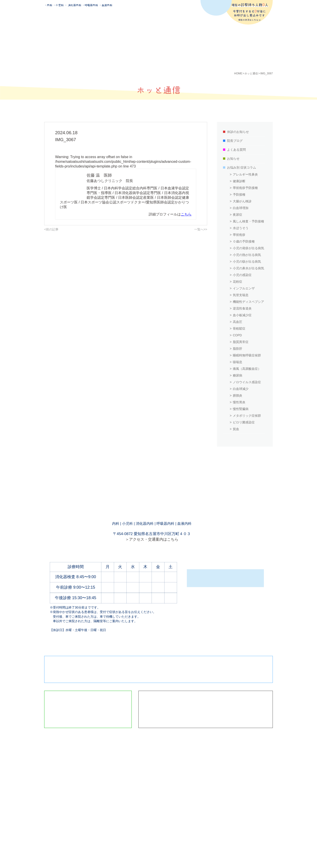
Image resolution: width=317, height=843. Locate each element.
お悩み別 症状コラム (241, 167)
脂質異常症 (240, 342)
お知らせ (233, 158)
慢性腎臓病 (240, 409)
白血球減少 (240, 389)
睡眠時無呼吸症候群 (247, 355)
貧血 (236, 429)
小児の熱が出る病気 (247, 255)
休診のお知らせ (238, 132)
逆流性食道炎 (242, 308)
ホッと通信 (251, 73)
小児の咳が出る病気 (247, 261)
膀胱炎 (237, 395)
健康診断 (239, 181)
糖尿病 (237, 375)
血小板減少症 (242, 315)
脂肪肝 (237, 348)
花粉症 (237, 281)
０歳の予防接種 (244, 241)
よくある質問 (236, 149)
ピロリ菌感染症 (244, 422)
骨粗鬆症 (239, 328)
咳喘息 (237, 362)
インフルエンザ (244, 288)
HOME (238, 73)
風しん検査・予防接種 (248, 221)
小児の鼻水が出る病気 (248, 268)
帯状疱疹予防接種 (245, 188)
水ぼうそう (240, 228)
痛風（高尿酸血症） (247, 368)
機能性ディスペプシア (248, 301)
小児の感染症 (242, 275)
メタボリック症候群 (247, 415)
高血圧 (237, 322)
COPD (237, 335)
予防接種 (239, 194)
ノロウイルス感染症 (247, 382)
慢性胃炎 (239, 402)
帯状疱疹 (239, 234)
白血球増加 (240, 208)
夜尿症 (237, 214)
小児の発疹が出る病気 (248, 248)
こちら (186, 214)
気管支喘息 (240, 295)
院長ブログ (235, 140)
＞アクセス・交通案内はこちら (151, 539)
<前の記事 (51, 229)
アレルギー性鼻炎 (245, 174)
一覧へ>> (200, 229)
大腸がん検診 (242, 201)
